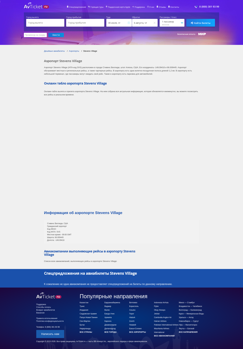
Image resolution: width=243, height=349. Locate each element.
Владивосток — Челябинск (190, 306)
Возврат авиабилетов (45, 310)
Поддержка (140, 7)
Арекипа (108, 317)
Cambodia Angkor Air (163, 317)
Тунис (82, 306)
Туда (108, 17)
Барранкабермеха (112, 302)
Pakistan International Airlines (166, 325)
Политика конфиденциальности (50, 321)
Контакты (174, 7)
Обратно (136, 17)
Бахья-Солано (135, 328)
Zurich (131, 321)
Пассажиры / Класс (168, 17)
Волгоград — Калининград (190, 310)
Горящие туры (97, 7)
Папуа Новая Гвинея (88, 317)
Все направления (188, 332)
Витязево (133, 302)
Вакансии (40, 313)
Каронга (107, 321)
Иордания (84, 310)
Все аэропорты (137, 332)
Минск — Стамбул (186, 302)
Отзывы (162, 7)
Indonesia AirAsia (161, 302)
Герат (131, 314)
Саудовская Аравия (88, 314)
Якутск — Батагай (186, 328)
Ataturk (132, 317)
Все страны (86, 332)
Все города (110, 332)
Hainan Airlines (160, 321)
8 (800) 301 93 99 (209, 6)
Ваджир (107, 306)
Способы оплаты (43, 307)
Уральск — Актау (186, 317)
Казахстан (84, 302)
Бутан (82, 325)
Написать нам (50, 334)
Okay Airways (159, 310)
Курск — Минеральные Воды (191, 314)
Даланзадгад (110, 328)
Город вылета (32, 17)
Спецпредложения (77, 7)
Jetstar (157, 314)
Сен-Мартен (85, 321)
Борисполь (134, 306)
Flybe (156, 306)
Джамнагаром (110, 325)
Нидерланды (85, 328)
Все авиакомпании (164, 336)
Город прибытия (73, 17)
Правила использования (46, 318)
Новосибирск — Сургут (189, 321)
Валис (107, 310)
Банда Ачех (109, 314)
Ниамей (132, 325)
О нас (151, 7)
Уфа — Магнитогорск (188, 325)
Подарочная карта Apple (119, 7)
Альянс (132, 310)
